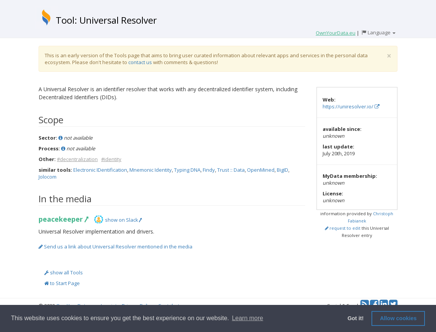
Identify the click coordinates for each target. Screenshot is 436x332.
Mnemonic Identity (150, 169)
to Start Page (62, 283)
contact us (140, 62)
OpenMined (261, 169)
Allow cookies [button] (398, 318)
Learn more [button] (247, 318)
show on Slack (123, 219)
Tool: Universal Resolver (106, 20)
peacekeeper (63, 219)
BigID (282, 169)
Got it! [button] (355, 318)
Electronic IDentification (100, 169)
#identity (111, 159)
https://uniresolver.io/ (351, 106)
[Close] (389, 56)
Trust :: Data (231, 169)
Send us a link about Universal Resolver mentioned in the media (115, 246)
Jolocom (48, 176)
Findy (209, 169)
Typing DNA (187, 169)
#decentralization (77, 159)
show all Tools (63, 272)
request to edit (342, 228)
